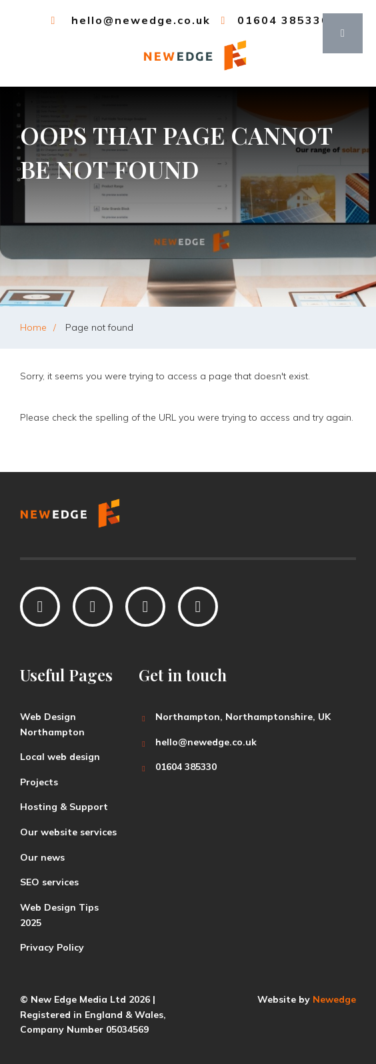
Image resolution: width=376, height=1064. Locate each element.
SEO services (49, 882)
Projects (39, 782)
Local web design (60, 757)
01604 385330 (273, 20)
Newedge (334, 999)
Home (33, 327)
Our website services (68, 832)
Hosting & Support (64, 807)
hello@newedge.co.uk (129, 20)
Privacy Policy (52, 947)
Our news (42, 857)
